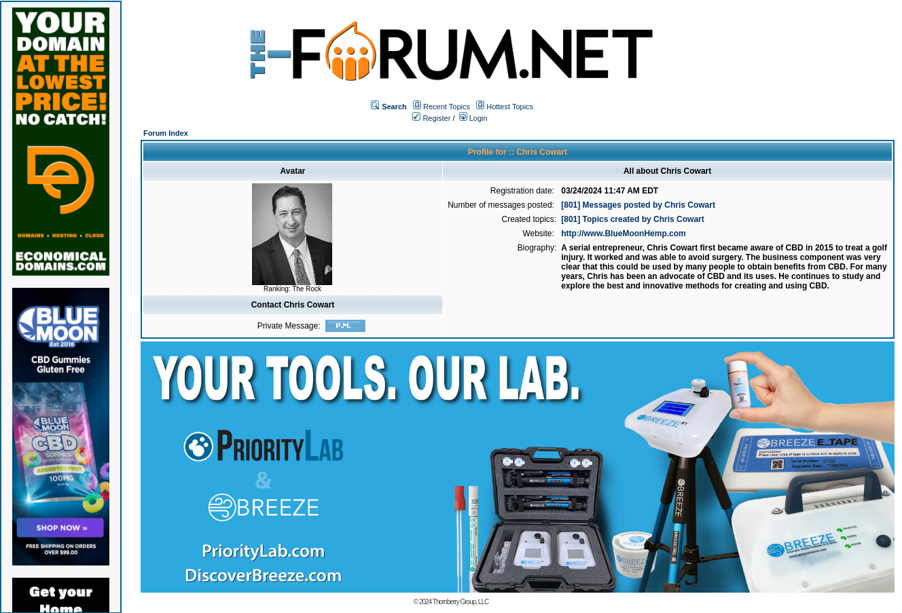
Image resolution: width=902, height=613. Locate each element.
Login (473, 118)
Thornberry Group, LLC (460, 602)
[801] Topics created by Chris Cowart (632, 219)
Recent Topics (446, 107)
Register (431, 118)
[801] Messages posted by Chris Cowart (638, 205)
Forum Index (165, 133)
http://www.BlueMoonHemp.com (623, 233)
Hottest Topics (509, 107)
